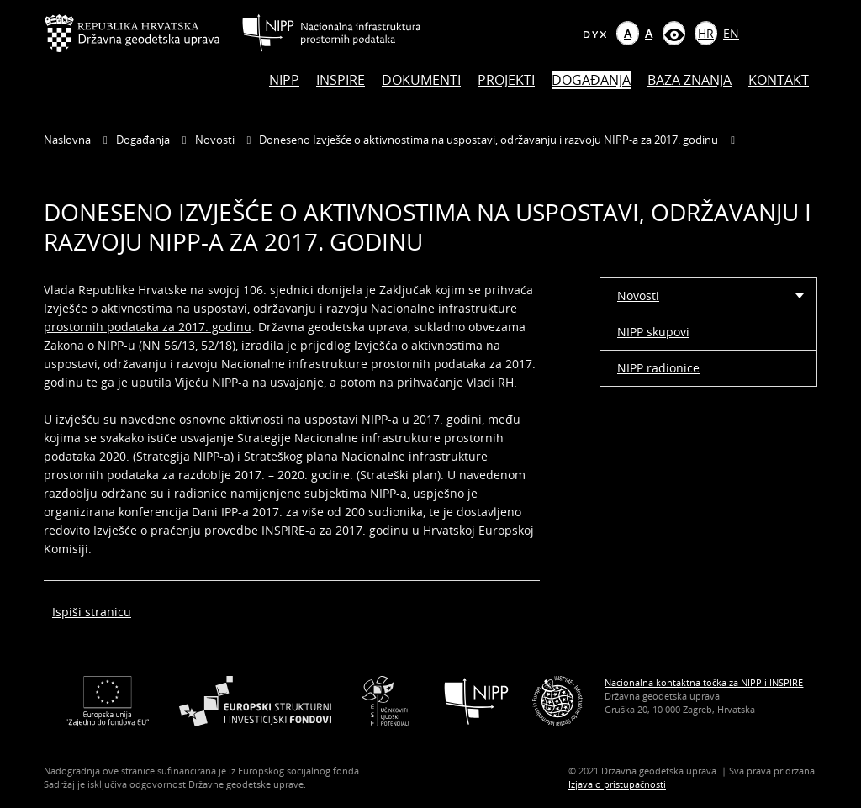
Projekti (506, 80)
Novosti (215, 139)
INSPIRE (340, 80)
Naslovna (67, 139)
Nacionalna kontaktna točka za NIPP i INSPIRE (704, 682)
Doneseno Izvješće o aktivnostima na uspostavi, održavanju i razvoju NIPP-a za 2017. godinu (488, 139)
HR (706, 33)
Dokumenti (421, 80)
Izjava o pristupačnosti (617, 784)
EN (731, 33)
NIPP (284, 80)
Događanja (591, 80)
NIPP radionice (658, 368)
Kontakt (778, 80)
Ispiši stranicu (91, 612)
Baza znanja (689, 80)
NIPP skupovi (653, 332)
